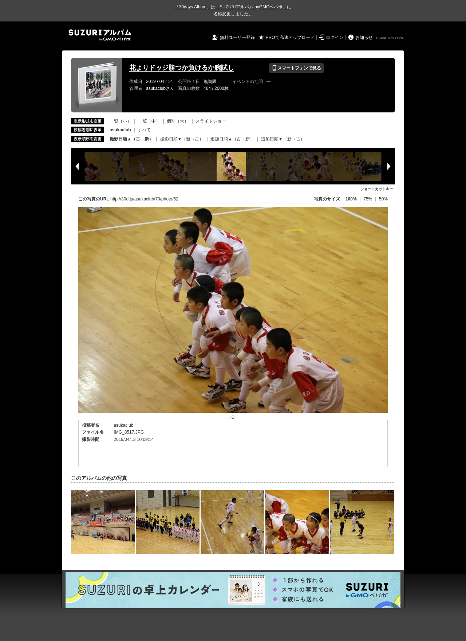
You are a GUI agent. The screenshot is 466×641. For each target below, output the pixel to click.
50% (383, 199)
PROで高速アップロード (290, 37)
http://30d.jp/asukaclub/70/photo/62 (144, 199)
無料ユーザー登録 (237, 37)
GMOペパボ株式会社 (390, 38)
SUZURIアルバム (100, 35)
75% (368, 199)
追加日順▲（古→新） (232, 139)
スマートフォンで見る (296, 68)
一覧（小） (120, 121)
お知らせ (364, 37)
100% (351, 199)
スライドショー (211, 121)
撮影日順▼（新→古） (182, 139)
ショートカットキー (376, 189)
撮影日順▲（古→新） (131, 139)
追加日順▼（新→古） (283, 139)
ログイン (334, 37)
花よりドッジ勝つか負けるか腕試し (181, 67)
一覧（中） (149, 121)
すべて (144, 129)
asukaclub (123, 425)
